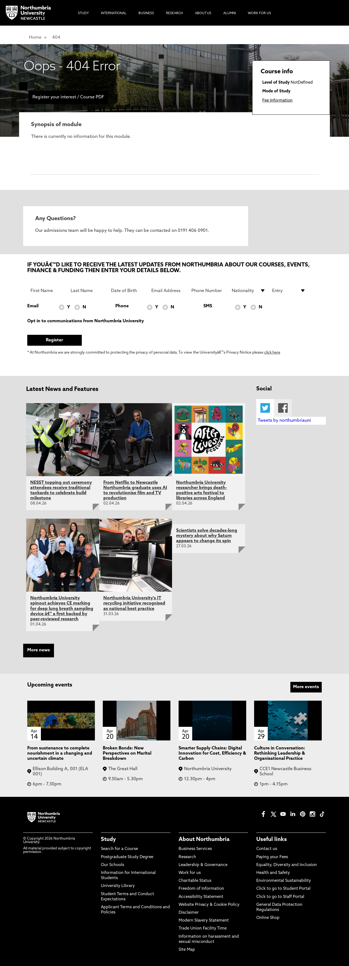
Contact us (266, 849)
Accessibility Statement (201, 897)
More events (306, 687)
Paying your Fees (272, 857)
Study (108, 839)
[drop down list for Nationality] (248, 290)
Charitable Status (195, 881)
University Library (118, 886)
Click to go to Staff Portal (280, 897)
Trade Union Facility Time (203, 928)
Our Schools (112, 865)
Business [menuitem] (146, 13)
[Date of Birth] (128, 290)
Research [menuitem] (174, 13)
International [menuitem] (114, 13)
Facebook (283, 408)
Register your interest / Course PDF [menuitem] (68, 97)
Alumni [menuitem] (229, 13)
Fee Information (277, 101)
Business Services (195, 849)
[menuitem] (23, 86)
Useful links (271, 839)
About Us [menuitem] (203, 13)
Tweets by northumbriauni (284, 420)
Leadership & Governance (203, 865)
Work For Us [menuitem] (259, 13)
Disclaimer (189, 913)
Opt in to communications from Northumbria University (85, 321)
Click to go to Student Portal (283, 889)
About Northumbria (204, 839)
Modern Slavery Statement (204, 921)
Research (187, 857)
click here (272, 353)
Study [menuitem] (83, 13)
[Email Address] (168, 290)
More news (38, 650)
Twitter (265, 408)
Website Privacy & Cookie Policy (209, 905)
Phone (122, 306)
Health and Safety (273, 873)
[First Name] (47, 290)
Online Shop (267, 918)
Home (35, 37)
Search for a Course (119, 849)
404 (56, 37)
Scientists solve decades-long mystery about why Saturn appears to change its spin (206, 535)
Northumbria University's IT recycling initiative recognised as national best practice (134, 603)
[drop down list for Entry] (289, 290)
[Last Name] (87, 290)
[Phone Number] (208, 290)
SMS (207, 306)
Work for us (190, 873)
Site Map (187, 950)
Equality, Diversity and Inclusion (286, 865)
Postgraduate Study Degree (127, 857)
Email (32, 306)
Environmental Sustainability (283, 881)
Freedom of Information (201, 889)
